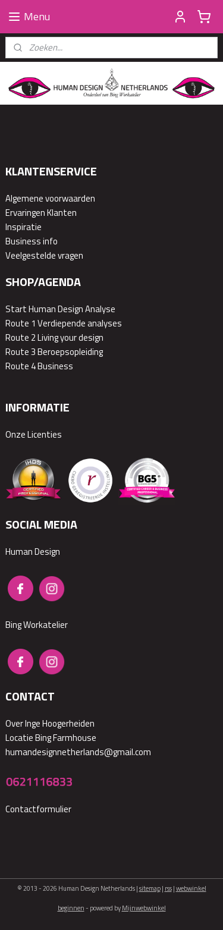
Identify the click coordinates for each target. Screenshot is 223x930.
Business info (31, 241)
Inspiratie (23, 227)
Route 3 (20, 352)
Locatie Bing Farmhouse (50, 737)
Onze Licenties (33, 434)
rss (168, 888)
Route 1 (20, 323)
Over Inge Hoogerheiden (50, 723)
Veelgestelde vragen (44, 255)
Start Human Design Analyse (60, 309)
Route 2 (20, 337)
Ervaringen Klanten (41, 212)
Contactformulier (38, 809)
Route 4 (20, 366)
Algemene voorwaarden (50, 198)
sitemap (150, 888)
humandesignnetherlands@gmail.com (78, 752)
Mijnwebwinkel (144, 908)
